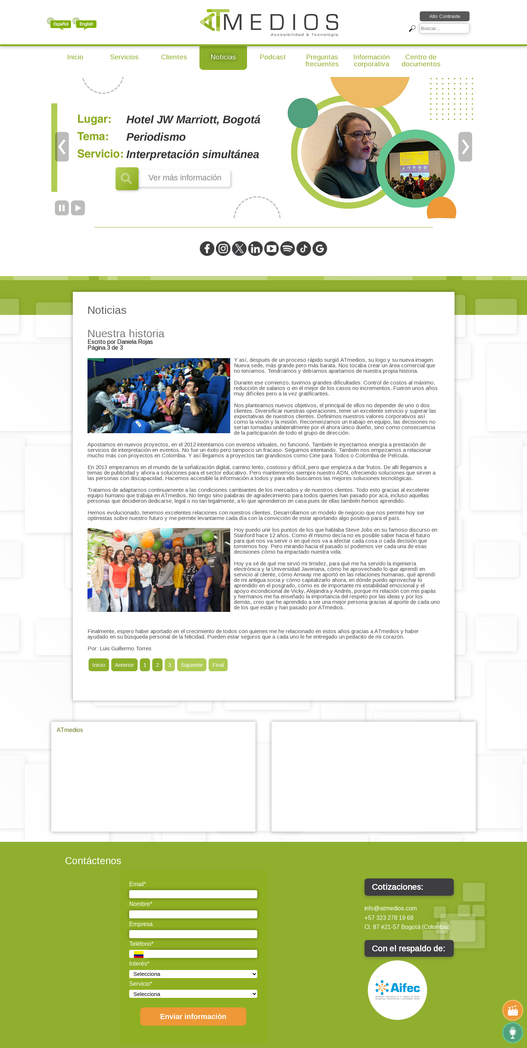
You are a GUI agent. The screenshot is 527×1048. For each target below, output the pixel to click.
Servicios (124, 57)
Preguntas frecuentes (322, 60)
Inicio (75, 57)
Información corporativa (371, 60)
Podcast (272, 57)
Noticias (223, 57)
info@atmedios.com (391, 908)
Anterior (124, 665)
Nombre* (140, 904)
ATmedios (70, 730)
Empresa (141, 924)
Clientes (174, 57)
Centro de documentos (421, 60)
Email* (137, 884)
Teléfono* (141, 944)
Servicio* (140, 984)
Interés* (139, 963)
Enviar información (193, 1016)
